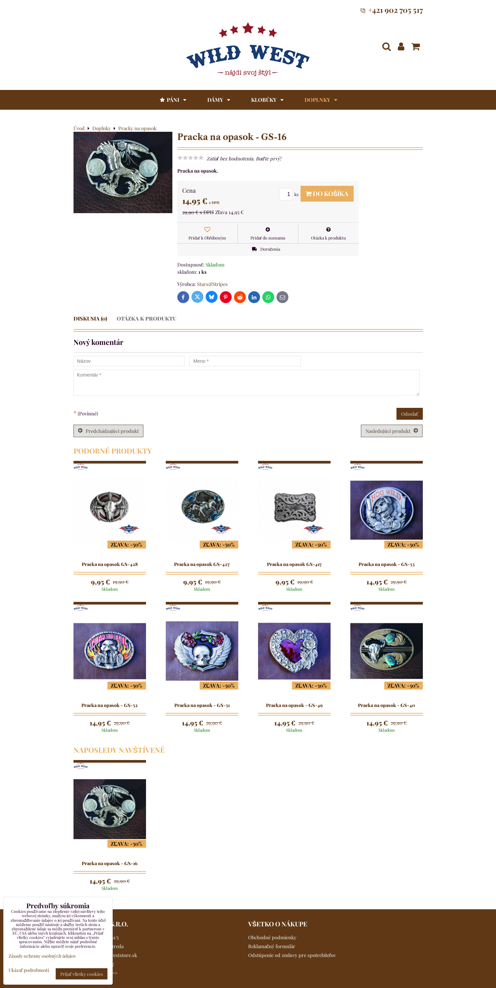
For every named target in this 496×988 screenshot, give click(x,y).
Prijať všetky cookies (81, 974)
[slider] (190, 157)
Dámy (218, 99)
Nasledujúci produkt (391, 431)
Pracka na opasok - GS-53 (387, 564)
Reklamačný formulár (271, 946)
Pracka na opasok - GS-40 (386, 705)
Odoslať (409, 413)
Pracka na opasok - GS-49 (294, 705)
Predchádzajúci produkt (108, 431)
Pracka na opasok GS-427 (202, 564)
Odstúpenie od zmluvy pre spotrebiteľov (292, 955)
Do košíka (327, 193)
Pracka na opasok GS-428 (110, 564)
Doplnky (321, 99)
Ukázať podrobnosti (29, 970)
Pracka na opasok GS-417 (294, 564)
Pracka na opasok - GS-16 (109, 863)
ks (290, 194)
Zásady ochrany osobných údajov (42, 956)
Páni (173, 99)
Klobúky (267, 99)
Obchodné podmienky (272, 937)
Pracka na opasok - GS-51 (202, 705)
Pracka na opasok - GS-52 (109, 705)
